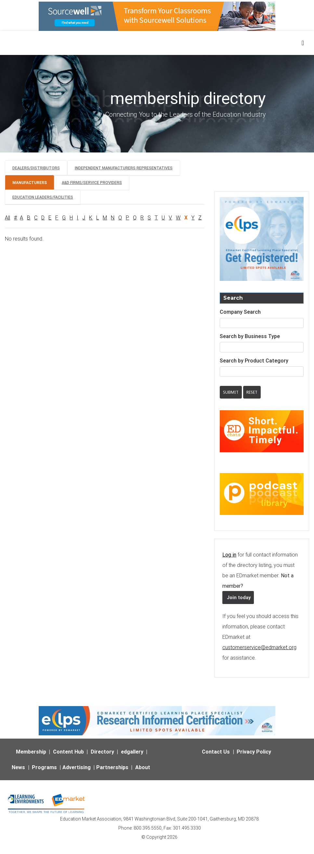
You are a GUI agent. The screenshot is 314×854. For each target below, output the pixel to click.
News (18, 767)
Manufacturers (29, 182)
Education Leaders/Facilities (42, 197)
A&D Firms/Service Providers (92, 182)
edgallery (132, 751)
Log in (229, 554)
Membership (31, 751)
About (142, 767)
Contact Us (216, 751)
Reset (251, 392)
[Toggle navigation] (303, 42)
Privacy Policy (254, 751)
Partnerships (112, 767)
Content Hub (68, 751)
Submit (231, 392)
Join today (238, 597)
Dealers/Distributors (36, 167)
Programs (44, 767)
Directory (102, 751)
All (7, 217)
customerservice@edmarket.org (259, 647)
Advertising (76, 767)
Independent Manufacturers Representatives (124, 167)
